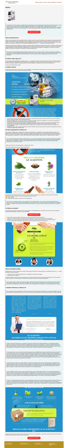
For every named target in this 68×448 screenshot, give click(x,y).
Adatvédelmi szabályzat (52, 444)
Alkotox (38, 43)
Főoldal (37, 2)
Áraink (48, 2)
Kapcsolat (59, 2)
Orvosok (45, 2)
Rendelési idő (54, 2)
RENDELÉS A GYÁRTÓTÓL (34, 214)
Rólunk (40, 2)
